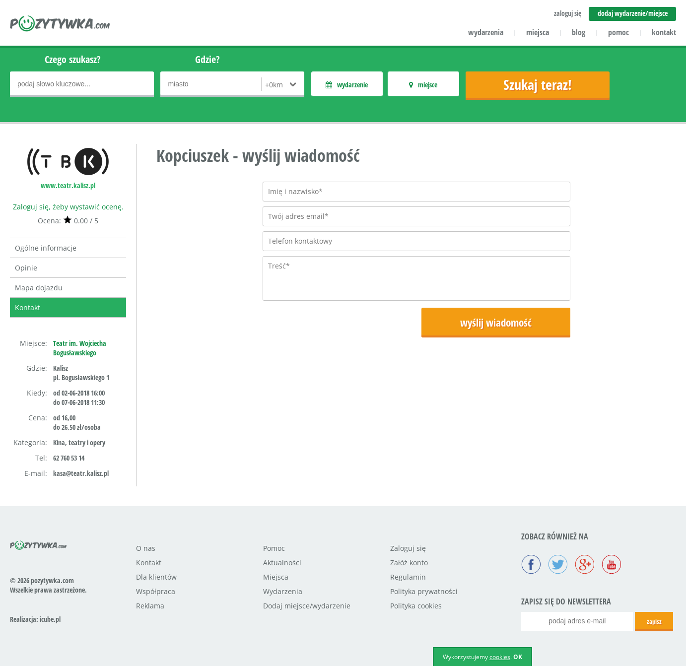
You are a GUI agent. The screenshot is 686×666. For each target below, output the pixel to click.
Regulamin (408, 577)
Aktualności (282, 562)
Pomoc (274, 548)
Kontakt (27, 307)
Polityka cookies (416, 605)
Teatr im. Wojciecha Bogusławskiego (79, 347)
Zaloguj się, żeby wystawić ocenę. (68, 206)
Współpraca (155, 591)
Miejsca (275, 577)
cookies (499, 657)
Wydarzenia (282, 591)
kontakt (664, 32)
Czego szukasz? (73, 59)
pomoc (618, 32)
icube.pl (50, 619)
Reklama (150, 605)
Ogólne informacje (45, 248)
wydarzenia (485, 32)
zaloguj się (567, 13)
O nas (145, 548)
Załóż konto (409, 562)
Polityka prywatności (424, 591)
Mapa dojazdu (39, 287)
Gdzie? (207, 59)
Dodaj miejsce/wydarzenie (306, 605)
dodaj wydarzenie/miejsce (633, 13)
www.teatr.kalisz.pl (68, 185)
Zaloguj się (408, 548)
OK (517, 657)
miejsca (537, 32)
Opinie (26, 267)
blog (578, 32)
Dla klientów (156, 577)
